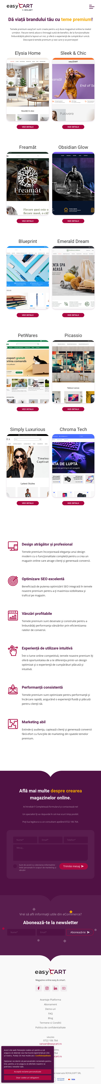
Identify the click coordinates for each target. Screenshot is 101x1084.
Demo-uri (50, 1009)
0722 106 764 (71, 821)
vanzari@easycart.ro (50, 1043)
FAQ (50, 1013)
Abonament (50, 1004)
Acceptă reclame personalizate (27, 1071)
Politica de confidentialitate (50, 1027)
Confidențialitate (43, 1055)
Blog (50, 1018)
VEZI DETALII (28, 127)
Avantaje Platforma (50, 999)
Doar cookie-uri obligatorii (27, 1077)
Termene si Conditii (50, 1022)
